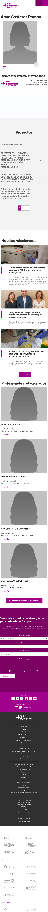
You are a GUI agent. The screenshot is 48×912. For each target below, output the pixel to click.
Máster (24, 785)
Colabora (24, 772)
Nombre (24, 643)
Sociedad (24, 743)
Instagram (26, 698)
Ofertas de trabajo (24, 769)
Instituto (24, 726)
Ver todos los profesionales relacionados (24, 601)
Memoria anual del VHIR (24, 782)
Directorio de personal (24, 767)
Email (4, 67)
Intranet (24, 790)
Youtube (30, 698)
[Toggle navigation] (45, 3)
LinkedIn (21, 698)
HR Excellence (24, 759)
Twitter (13, 698)
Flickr (35, 698)
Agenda (24, 774)
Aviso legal (24, 809)
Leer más (5, 435)
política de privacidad (31, 671)
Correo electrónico (24, 650)
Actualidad (24, 777)
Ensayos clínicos (24, 734)
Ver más (25, 374)
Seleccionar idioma (24, 635)
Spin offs (24, 754)
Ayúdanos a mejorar (24, 787)
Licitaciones (24, 756)
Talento (24, 732)
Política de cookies (24, 818)
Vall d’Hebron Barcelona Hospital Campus (24, 792)
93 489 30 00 (28, 707)
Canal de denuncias (24, 821)
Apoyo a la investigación (24, 740)
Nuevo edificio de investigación (24, 764)
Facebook (17, 698)
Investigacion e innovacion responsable (24, 751)
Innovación (24, 737)
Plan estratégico (24, 748)
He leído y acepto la (24, 671)
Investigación (24, 729)
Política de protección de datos (24, 814)
